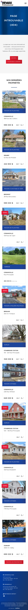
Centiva (17, 608)
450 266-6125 (8, 580)
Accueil (14, 58)
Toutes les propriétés (14, 562)
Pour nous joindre (13, 61)
